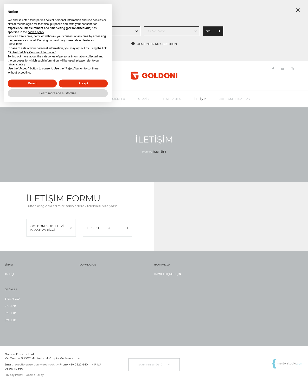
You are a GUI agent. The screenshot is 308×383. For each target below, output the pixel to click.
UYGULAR (10, 306)
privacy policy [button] (16, 64)
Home (146, 151)
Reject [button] (32, 83)
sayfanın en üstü (154, 364)
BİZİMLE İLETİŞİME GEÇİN (167, 274)
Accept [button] (83, 83)
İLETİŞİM (159, 151)
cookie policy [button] (36, 32)
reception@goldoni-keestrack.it (35, 364)
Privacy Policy (14, 375)
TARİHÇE (9, 274)
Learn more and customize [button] (57, 93)
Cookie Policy (35, 375)
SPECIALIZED (12, 299)
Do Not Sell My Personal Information (32, 52)
